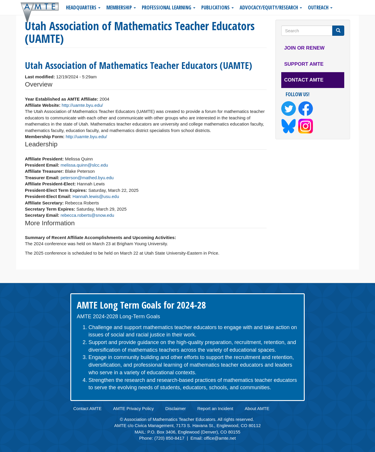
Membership (121, 7)
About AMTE (257, 408)
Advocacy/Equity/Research (271, 7)
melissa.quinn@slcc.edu (84, 164)
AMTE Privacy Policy (133, 408)
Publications (217, 7)
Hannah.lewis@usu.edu (96, 196)
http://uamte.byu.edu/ (82, 105)
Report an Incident (215, 408)
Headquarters (83, 7)
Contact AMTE (303, 80)
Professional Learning (168, 7)
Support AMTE (303, 64)
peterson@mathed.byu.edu (87, 177)
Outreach (320, 7)
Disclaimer (175, 408)
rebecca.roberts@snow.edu (87, 215)
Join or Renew (304, 48)
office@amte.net (220, 438)
